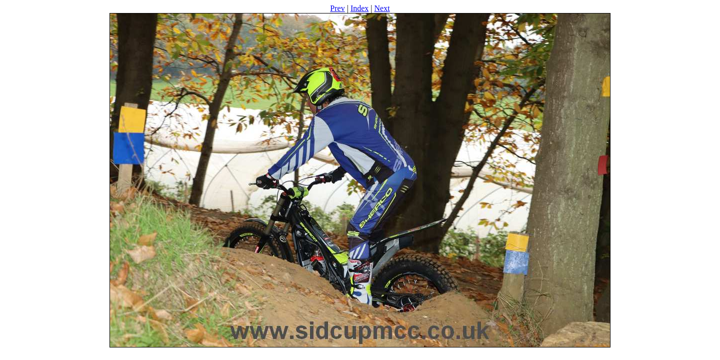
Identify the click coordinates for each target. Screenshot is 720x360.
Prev (337, 8)
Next (382, 8)
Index (359, 8)
